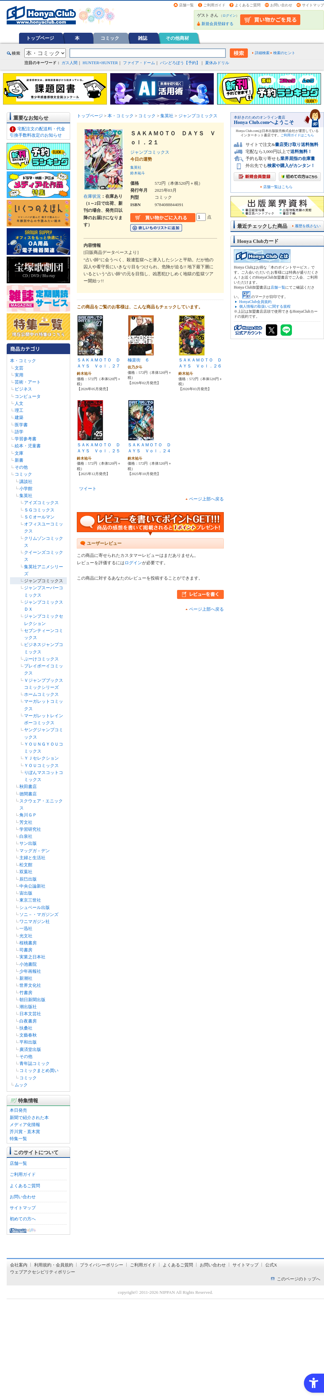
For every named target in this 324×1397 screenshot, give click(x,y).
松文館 (25, 864)
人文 (19, 403)
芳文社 (25, 822)
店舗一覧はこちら (278, 187)
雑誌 (142, 38)
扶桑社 (25, 1028)
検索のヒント (284, 53)
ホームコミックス (41, 694)
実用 (19, 374)
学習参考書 (25, 438)
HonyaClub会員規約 (255, 302)
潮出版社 (28, 1006)
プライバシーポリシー (101, 1264)
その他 (21, 467)
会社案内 (18, 1264)
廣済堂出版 (30, 1049)
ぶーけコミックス (41, 658)
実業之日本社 (32, 956)
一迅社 (25, 928)
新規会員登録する (217, 23)
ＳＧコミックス (39, 509)
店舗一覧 (186, 5)
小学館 (25, 488)
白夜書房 (28, 1021)
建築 (19, 417)
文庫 (19, 453)
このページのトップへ (298, 1278)
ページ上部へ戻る (206, 498)
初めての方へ (23, 1218)
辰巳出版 (28, 879)
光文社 (25, 935)
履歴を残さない (308, 226)
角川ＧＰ (28, 814)
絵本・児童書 (28, 445)
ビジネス (23, 389)
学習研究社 (30, 829)
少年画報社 (30, 971)
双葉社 (25, 871)
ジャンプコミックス (43, 580)
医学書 (21, 424)
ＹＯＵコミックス (41, 765)
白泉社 (25, 836)
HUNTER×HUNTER (100, 62)
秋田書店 (28, 786)
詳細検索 (262, 53)
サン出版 (28, 843)
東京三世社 (30, 900)
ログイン (229, 15)
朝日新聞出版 (32, 999)
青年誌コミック (34, 1063)
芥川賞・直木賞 (25, 1131)
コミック (110, 38)
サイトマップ (313, 5)
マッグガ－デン (34, 850)
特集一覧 (18, 1138)
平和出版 (28, 1042)
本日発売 (18, 1110)
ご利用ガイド (214, 5)
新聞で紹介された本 (29, 1117)
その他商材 (177, 38)
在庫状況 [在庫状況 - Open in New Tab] (92, 196)
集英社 (25, 495)
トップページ (40, 38)
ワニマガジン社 (34, 921)
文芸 (19, 367)
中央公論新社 (32, 886)
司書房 (25, 949)
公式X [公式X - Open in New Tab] (271, 1264)
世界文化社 (30, 985)
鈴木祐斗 (137, 173)
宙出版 (25, 893)
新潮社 (25, 978)
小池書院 (28, 964)
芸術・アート (28, 381)
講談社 (25, 481)
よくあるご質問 (248, 5)
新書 (19, 460)
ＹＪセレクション (41, 758)
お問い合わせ (281, 5)
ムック (21, 1084)
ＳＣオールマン (39, 516)
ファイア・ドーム (139, 62)
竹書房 (25, 992)
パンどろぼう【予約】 (180, 62)
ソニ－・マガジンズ (38, 914)
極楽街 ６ (138, 359)
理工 (19, 410)
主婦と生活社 (32, 857)
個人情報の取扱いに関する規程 (265, 306)
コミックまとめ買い (38, 1070)
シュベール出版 (34, 907)
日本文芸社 (30, 1013)
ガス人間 (69, 62)
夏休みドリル (217, 62)
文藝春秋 (28, 1035)
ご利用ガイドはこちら (297, 135)
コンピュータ (28, 396)
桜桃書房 (28, 942)
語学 (19, 431)
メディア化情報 (25, 1124)
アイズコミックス (41, 502)
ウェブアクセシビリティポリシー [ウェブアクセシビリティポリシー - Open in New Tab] (42, 1271)
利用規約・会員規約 (53, 1264)
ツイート (88, 488)
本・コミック (23, 360)
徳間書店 (28, 793)
